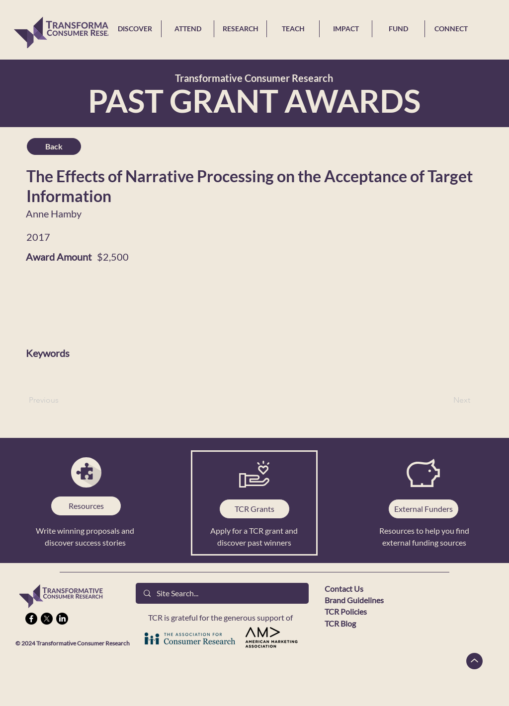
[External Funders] (423, 509)
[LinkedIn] (62, 619)
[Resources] (86, 506)
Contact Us (344, 588)
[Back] (54, 146)
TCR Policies (346, 611)
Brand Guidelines (354, 600)
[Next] (445, 400)
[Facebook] (31, 619)
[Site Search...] (222, 593)
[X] (47, 619)
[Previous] (61, 400)
